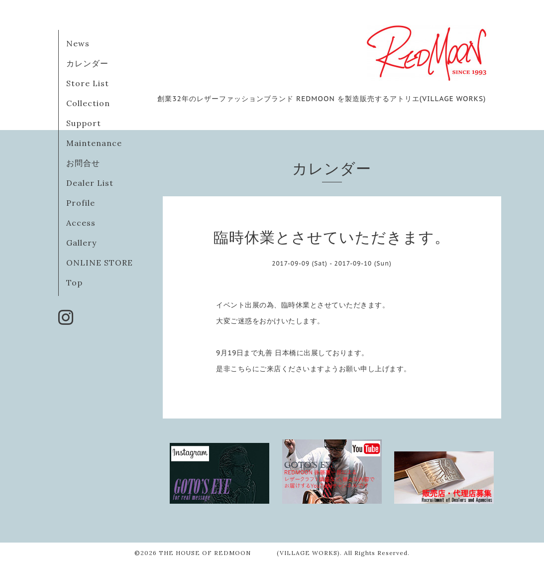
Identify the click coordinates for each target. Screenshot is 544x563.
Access (81, 223)
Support (83, 123)
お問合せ (83, 163)
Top (74, 282)
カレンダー (87, 63)
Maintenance (94, 143)
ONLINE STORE (99, 263)
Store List (87, 83)
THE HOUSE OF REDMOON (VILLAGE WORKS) (249, 553)
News (78, 43)
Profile (80, 203)
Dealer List (89, 183)
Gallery (81, 243)
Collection (88, 103)
